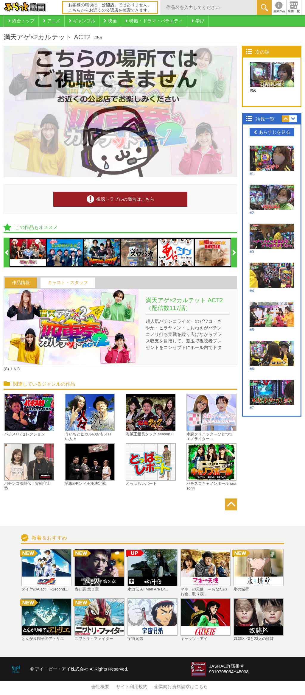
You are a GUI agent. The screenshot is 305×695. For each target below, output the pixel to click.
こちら (74, 10)
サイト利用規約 (131, 686)
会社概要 (100, 686)
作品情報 (21, 282)
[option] (28, 252)
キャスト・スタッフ (68, 282)
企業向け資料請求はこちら (181, 686)
